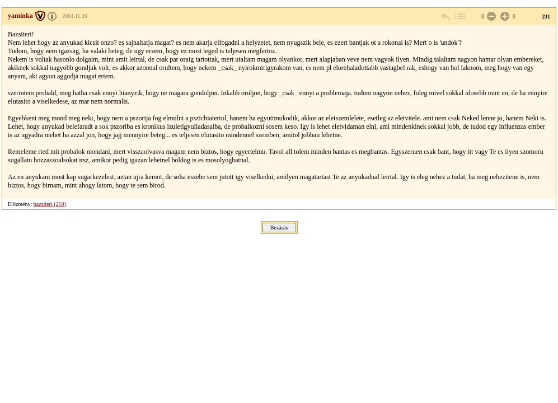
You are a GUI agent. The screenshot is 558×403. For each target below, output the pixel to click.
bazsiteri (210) (50, 204)
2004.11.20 (74, 16)
